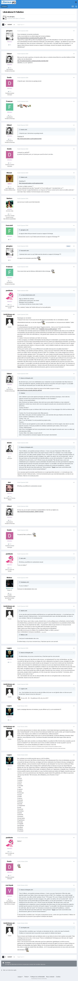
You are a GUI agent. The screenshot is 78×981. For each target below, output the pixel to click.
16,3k (10, 304)
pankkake (9, 290)
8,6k (9, 593)
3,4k (9, 115)
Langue (20, 976)
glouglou (12, 16)
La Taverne (22, 18)
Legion (9, 648)
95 (9, 44)
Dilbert (9, 53)
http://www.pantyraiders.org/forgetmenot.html (29, 138)
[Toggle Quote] (19, 129)
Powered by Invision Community (39, 978)
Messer (9, 173)
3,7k (9, 662)
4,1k (9, 67)
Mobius (9, 577)
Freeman (9, 101)
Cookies (58, 976)
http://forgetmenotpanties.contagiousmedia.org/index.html (32, 61)
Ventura (9, 198)
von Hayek (9, 885)
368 (9, 899)
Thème (26, 976)
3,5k (9, 186)
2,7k (9, 214)
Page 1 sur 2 (20, 24)
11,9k (9, 496)
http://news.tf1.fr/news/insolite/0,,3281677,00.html (30, 511)
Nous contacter (50, 976)
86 (9, 456)
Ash (9, 482)
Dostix (9, 77)
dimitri (9, 443)
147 (9, 239)
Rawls (19, 367)
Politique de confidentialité (37, 976)
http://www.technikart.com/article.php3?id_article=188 (31, 38)
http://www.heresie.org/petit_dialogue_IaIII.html (29, 390)
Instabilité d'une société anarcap (48, 329)
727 (9, 91)
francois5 (9, 225)
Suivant (10, 24)
